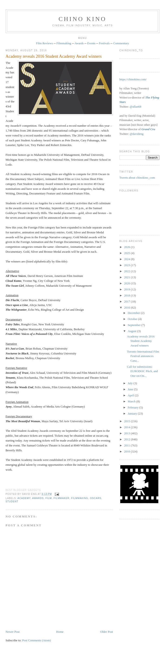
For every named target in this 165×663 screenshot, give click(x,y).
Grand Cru (148, 129)
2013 (127, 433)
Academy (23, 498)
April (131, 395)
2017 (127, 301)
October (133, 319)
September (134, 325)
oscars (95, 498)
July (130, 383)
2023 (127, 265)
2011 (127, 445)
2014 (127, 427)
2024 (127, 259)
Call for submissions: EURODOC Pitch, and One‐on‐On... (142, 371)
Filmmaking (63, 43)
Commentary (121, 43)
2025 (127, 253)
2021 (127, 277)
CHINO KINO (82, 19)
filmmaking (79, 498)
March (132, 401)
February (133, 407)
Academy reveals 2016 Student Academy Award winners (54, 56)
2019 (127, 289)
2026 (127, 247)
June (131, 389)
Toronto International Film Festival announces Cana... (143, 356)
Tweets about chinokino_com (137, 177)
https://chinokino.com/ (133, 79)
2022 (127, 271)
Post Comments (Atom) (36, 640)
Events (91, 43)
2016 (127, 307)
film (49, 498)
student (12, 501)
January (133, 413)
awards (38, 498)
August (132, 331)
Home (60, 631)
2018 (127, 295)
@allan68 (135, 106)
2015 (127, 421)
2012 (127, 439)
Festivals (104, 43)
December (134, 313)
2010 (127, 451)
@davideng (137, 134)
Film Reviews (44, 43)
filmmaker (61, 498)
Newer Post (13, 631)
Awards (79, 43)
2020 (127, 283)
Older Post (106, 631)
